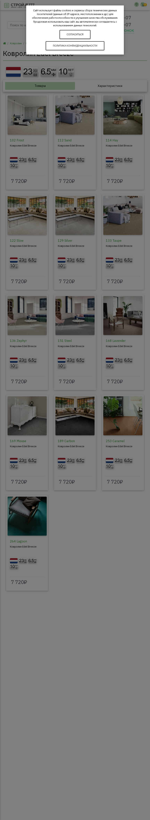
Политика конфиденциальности (75, 45)
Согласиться (75, 34)
